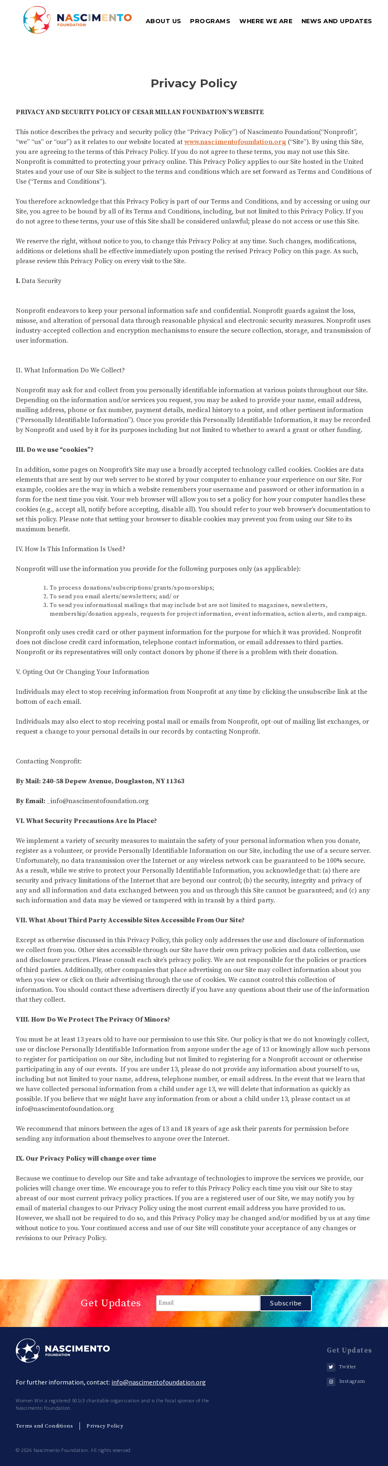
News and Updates (336, 21)
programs (210, 21)
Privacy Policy (105, 1426)
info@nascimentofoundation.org (158, 1382)
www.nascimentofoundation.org (235, 142)
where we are (265, 21)
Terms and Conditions (44, 1426)
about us (163, 21)
